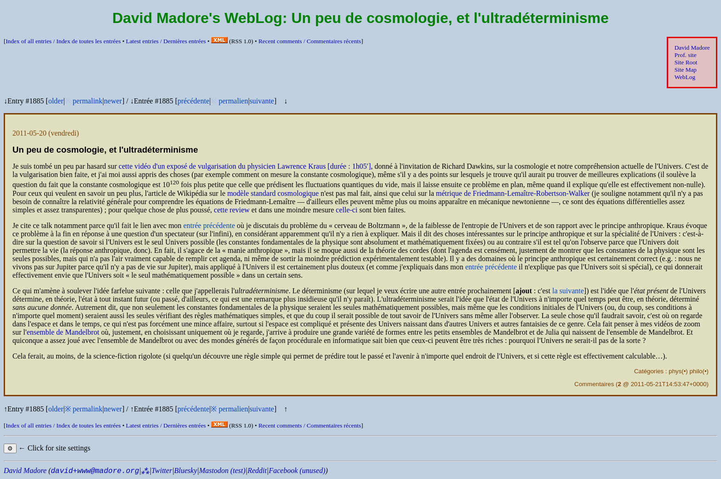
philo (695, 371)
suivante (262, 101)
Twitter (161, 470)
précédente (193, 101)
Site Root (686, 62)
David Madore (692, 47)
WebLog (685, 77)
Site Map (686, 69)
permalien (233, 101)
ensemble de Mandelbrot (63, 332)
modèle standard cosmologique (273, 193)
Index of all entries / (63, 41)
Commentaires (594, 384)
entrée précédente (209, 225)
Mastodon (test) (222, 470)
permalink (88, 101)
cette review (232, 210)
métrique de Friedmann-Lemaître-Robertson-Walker (513, 193)
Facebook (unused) (297, 470)
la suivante (568, 291)
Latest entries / (166, 41)
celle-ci (346, 210)
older (55, 101)
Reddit (257, 470)
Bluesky (185, 470)
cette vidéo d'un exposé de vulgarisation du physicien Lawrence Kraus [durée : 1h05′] (245, 166)
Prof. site (686, 54)
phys (675, 371)
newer (113, 101)
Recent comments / (309, 41)
